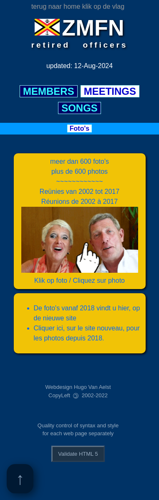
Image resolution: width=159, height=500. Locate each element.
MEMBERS (48, 91)
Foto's (79, 128)
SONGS (79, 108)
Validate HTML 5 (78, 454)
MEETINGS (110, 91)
